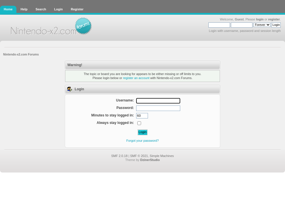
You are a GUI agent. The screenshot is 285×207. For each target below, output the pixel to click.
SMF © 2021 (139, 156)
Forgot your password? (142, 140)
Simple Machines (162, 156)
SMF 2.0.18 (119, 156)
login (259, 19)
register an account (136, 78)
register (274, 19)
